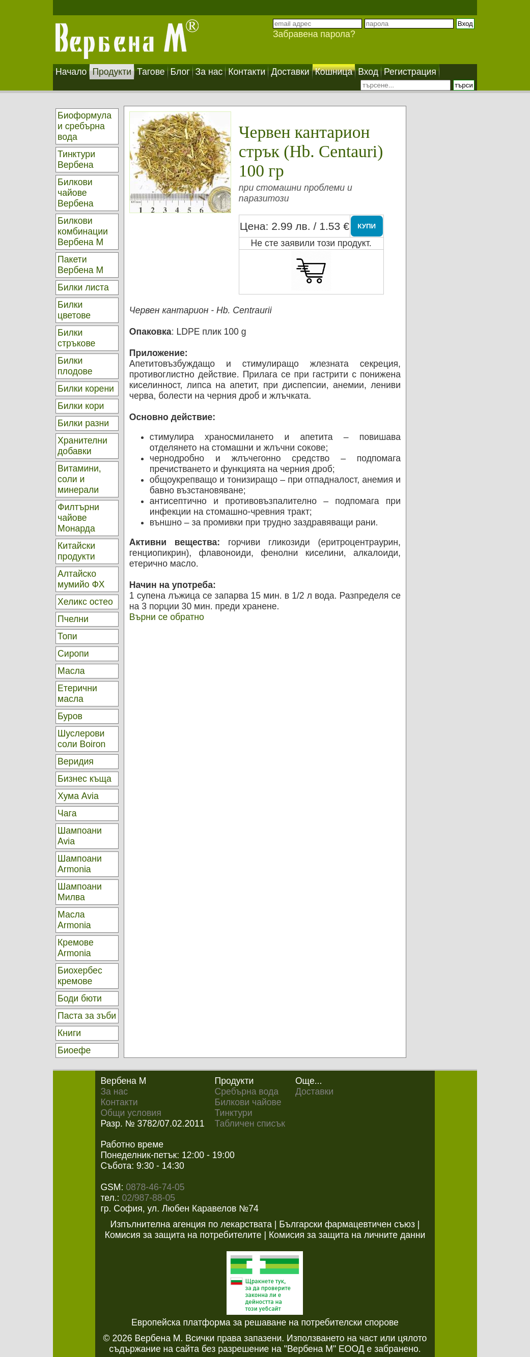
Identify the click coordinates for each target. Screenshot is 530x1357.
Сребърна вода (246, 1091)
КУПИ (366, 226)
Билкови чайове (248, 1102)
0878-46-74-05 (155, 1187)
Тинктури (234, 1113)
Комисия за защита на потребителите (183, 1235)
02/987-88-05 (148, 1198)
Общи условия (130, 1113)
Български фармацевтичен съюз (347, 1224)
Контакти (118, 1102)
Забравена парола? (314, 34)
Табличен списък (250, 1123)
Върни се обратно (166, 617)
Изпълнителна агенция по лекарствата (191, 1224)
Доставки (314, 1091)
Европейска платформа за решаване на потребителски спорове (265, 1322)
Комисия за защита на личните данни (347, 1235)
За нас (114, 1091)
